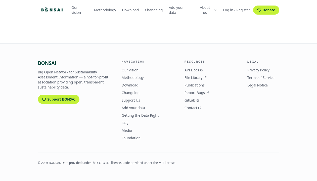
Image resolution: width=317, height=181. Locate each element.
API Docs (194, 70)
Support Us (131, 100)
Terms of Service (261, 77)
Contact (193, 107)
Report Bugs (197, 92)
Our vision (76, 10)
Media (127, 130)
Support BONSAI (59, 99)
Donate (266, 10)
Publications (195, 85)
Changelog (154, 10)
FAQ (125, 122)
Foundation (131, 137)
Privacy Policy (258, 70)
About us (208, 10)
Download (130, 10)
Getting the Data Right (140, 115)
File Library (196, 77)
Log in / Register (236, 10)
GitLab (192, 100)
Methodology (105, 10)
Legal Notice (257, 85)
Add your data (176, 10)
